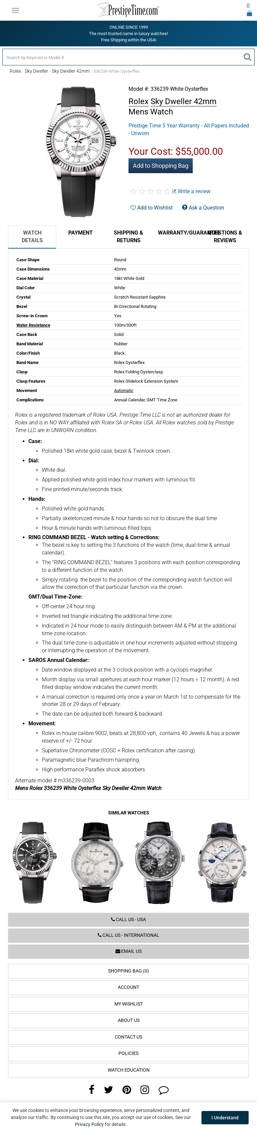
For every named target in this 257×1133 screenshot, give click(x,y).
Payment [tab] (80, 233)
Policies (128, 1053)
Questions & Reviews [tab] (225, 237)
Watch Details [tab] (32, 237)
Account (128, 987)
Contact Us (128, 1037)
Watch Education (129, 1070)
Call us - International (128, 935)
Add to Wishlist (152, 208)
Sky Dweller (36, 71)
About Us (129, 1020)
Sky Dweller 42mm (71, 71)
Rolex (15, 71)
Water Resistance (33, 325)
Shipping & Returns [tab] (128, 237)
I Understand (225, 1117)
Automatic (124, 390)
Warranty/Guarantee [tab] (179, 233)
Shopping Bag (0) (128, 971)
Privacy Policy (89, 1124)
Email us (128, 951)
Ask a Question (203, 208)
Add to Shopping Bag (160, 165)
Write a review (191, 191)
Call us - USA (128, 919)
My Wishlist (128, 1004)
